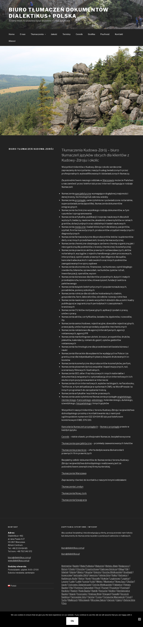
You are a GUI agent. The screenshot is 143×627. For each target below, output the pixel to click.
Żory (64, 603)
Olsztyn (130, 581)
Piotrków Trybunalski (83, 587)
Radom (74, 591)
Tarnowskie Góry (78, 597)
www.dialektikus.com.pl (18, 560)
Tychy (64, 600)
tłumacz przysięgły (109, 426)
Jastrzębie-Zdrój (80, 575)
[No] (139, 619)
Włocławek (84, 600)
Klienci (12, 41)
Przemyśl (124, 587)
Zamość (111, 600)
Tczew (99, 597)
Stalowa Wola (95, 594)
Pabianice (117, 584)
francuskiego (84, 400)
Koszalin (96, 578)
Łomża (86, 581)
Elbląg (121, 569)
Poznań (105, 587)
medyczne (80, 227)
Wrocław (95, 600)
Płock (97, 587)
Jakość (54, 34)
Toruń (128, 597)
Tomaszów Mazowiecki (114, 597)
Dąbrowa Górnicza (108, 569)
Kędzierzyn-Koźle (69, 578)
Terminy (66, 34)
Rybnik (94, 591)
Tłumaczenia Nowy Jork (74, 493)
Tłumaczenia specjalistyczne (77, 443)
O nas (22, 34)
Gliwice (80, 572)
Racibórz (65, 591)
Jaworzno (93, 575)
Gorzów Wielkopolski (112, 572)
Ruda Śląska (84, 591)
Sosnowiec (82, 594)
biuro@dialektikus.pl (70, 554)
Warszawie (108, 180)
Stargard (107, 594)
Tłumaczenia (38, 34)
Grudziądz (127, 572)
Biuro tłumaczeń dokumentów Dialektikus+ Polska (59, 13)
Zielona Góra (129, 600)
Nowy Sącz (120, 581)
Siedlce (112, 591)
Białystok (99, 566)
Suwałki (115, 594)
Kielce (81, 578)
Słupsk (72, 594)
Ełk (126, 569)
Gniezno (97, 572)
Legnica (125, 578)
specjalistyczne (83, 193)
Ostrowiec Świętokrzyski (79, 584)
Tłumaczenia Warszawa (74, 473)
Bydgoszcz (124, 566)
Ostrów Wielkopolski (102, 584)
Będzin (76, 566)
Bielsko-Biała (111, 566)
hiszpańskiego (83, 403)
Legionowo (115, 578)
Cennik (79, 34)
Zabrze (103, 600)
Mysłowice (109, 581)
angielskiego (124, 396)
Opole (64, 584)
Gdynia (73, 572)
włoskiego (97, 400)
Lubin (72, 581)
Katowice (123, 575)
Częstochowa (92, 569)
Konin (88, 578)
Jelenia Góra (104, 575)
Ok (72, 621)
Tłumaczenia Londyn (72, 486)
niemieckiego (69, 400)
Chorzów (80, 569)
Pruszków (114, 587)
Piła (71, 587)
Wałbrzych (73, 600)
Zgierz (119, 600)
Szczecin (125, 594)
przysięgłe (80, 200)
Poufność (105, 34)
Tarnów (91, 597)
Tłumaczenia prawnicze (74, 450)
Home (12, 34)
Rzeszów (103, 591)
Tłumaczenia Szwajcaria (74, 500)
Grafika (91, 34)
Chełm (72, 569)
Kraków (104, 578)
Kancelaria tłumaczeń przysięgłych (80, 426)
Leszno (64, 581)
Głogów (88, 572)
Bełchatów (66, 566)
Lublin (78, 581)
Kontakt (119, 34)
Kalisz (114, 575)
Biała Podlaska (87, 566)
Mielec (99, 581)
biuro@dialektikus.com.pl (19, 557)
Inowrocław (66, 575)
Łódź (93, 581)
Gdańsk (64, 572)
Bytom (64, 569)
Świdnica (65, 597)
